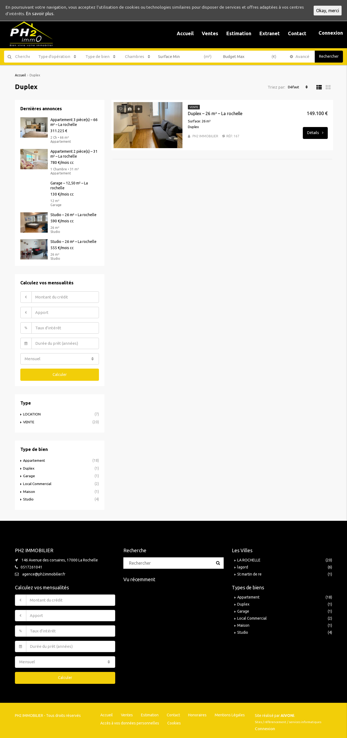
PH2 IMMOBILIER (205, 136)
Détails (315, 132)
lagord (242, 565)
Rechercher (329, 56)
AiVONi (287, 713)
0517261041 (31, 565)
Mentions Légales (230, 713)
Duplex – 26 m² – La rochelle (215, 113)
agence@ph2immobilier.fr (43, 572)
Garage (29, 475)
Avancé (299, 56)
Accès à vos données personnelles (129, 721)
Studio (28, 497)
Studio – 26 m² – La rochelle (73, 214)
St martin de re (249, 572)
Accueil (185, 33)
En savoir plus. (55, 13)
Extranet (269, 33)
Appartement (34, 459)
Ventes (210, 33)
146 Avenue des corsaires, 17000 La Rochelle (59, 558)
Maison (29, 490)
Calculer (60, 374)
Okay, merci (327, 10)
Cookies (174, 721)
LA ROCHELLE (249, 558)
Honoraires (197, 713)
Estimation (238, 33)
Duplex (29, 467)
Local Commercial (38, 482)
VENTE (29, 421)
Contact (297, 33)
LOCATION (32, 413)
